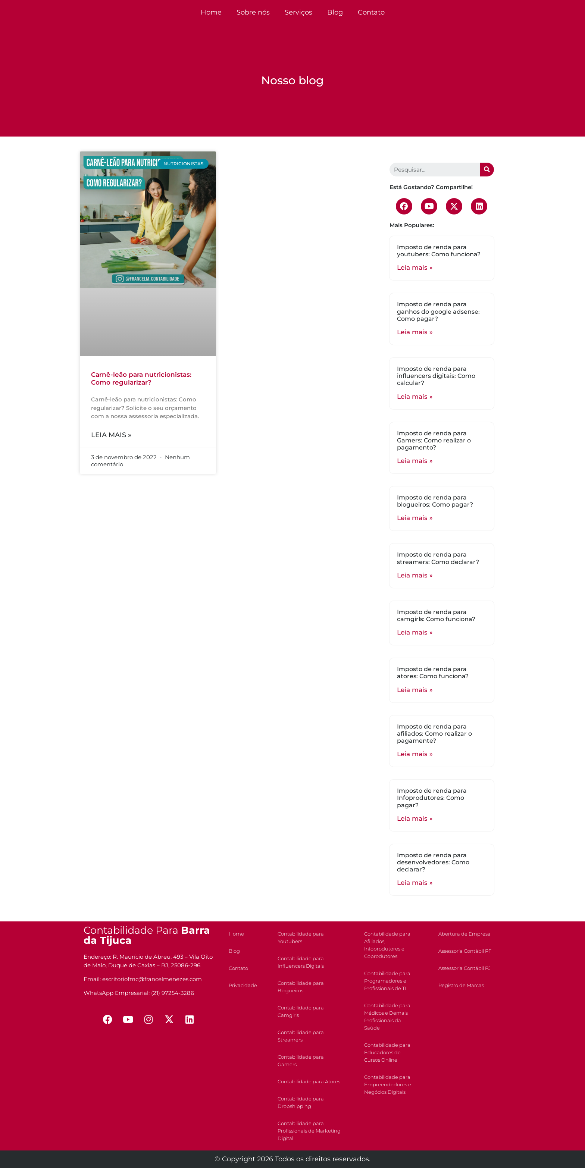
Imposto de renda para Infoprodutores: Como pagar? (432, 797)
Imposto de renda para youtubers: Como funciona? (439, 251)
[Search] (487, 169)
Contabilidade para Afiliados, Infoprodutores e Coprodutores (387, 945)
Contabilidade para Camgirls (301, 1011)
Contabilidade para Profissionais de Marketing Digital (309, 1130)
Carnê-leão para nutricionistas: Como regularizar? (141, 378)
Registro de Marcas (461, 985)
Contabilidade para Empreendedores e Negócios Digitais (387, 1084)
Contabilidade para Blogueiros (301, 986)
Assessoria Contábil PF (464, 951)
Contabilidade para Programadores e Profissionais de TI (387, 980)
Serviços (298, 12)
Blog (335, 12)
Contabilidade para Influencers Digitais (301, 962)
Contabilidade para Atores (309, 1081)
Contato (371, 12)
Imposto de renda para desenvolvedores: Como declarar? (433, 862)
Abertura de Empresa (464, 934)
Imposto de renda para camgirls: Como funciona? (436, 615)
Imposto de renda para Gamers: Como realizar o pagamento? (434, 440)
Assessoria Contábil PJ (464, 968)
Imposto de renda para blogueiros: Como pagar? (435, 501)
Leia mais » (111, 435)
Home (211, 12)
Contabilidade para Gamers (301, 1060)
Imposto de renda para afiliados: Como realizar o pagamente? (434, 733)
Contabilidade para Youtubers (301, 937)
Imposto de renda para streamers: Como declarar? (438, 558)
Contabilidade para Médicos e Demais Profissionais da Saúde (387, 1016)
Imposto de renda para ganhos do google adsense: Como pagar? (438, 311)
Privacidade (243, 985)
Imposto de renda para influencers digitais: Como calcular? (436, 375)
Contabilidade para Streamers (301, 1036)
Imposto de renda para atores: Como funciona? (433, 673)
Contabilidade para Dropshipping (301, 1102)
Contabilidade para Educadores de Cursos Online (387, 1052)
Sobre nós (253, 12)
